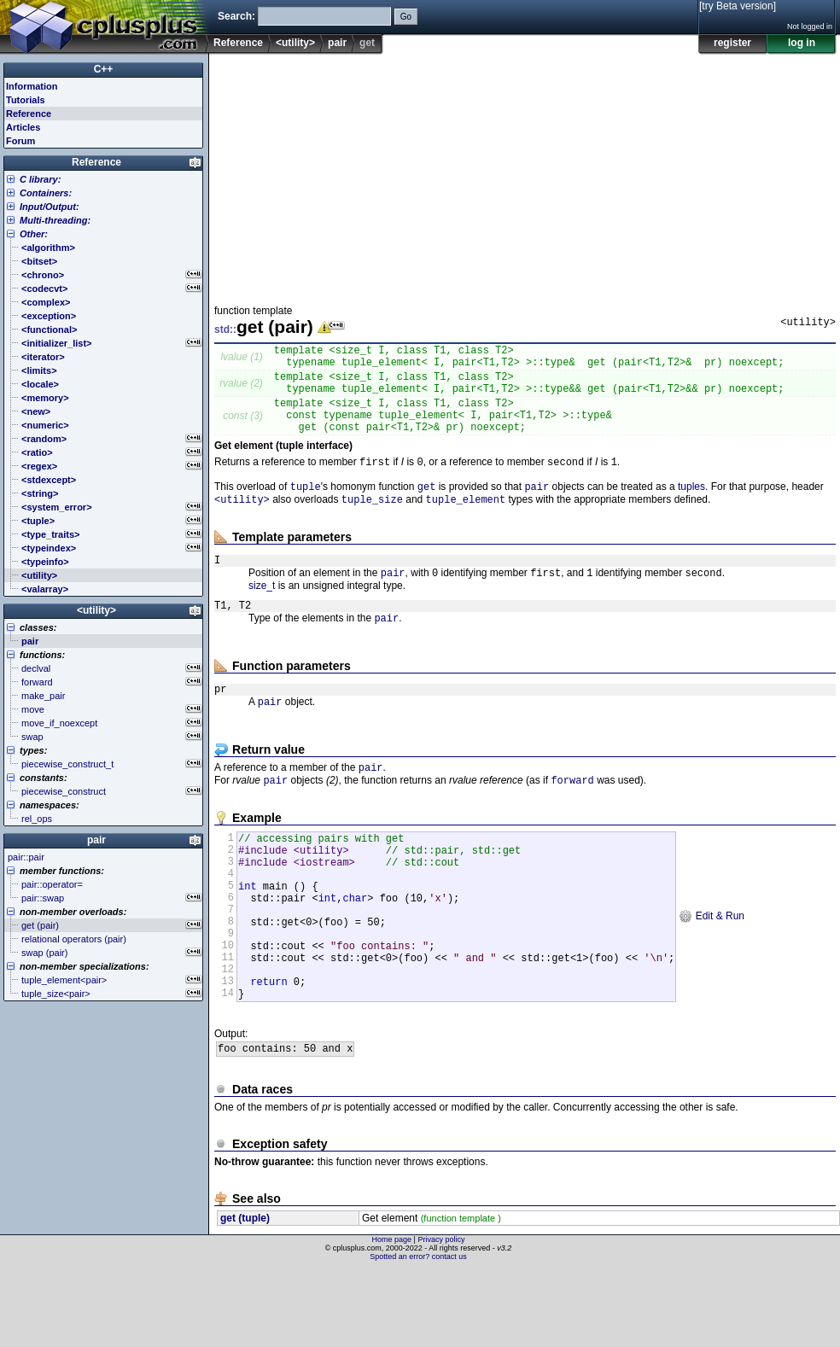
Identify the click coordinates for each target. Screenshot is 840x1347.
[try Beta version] (737, 6)
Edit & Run (711, 973)
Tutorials (25, 100)
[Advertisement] (460, 174)
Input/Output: (49, 206)
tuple (305, 507)
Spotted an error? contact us (418, 1334)
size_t (261, 613)
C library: (40, 179)
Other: (34, 234)
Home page (392, 1317)
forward (572, 819)
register (732, 43)
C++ (104, 69)
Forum (20, 141)
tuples (691, 508)
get (426, 507)
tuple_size (372, 522)
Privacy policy (440, 1317)
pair (337, 43)
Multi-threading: (55, 220)
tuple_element (466, 522)
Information (32, 86)
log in (801, 43)
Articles (23, 127)
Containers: (46, 193)
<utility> (295, 43)
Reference (238, 43)
